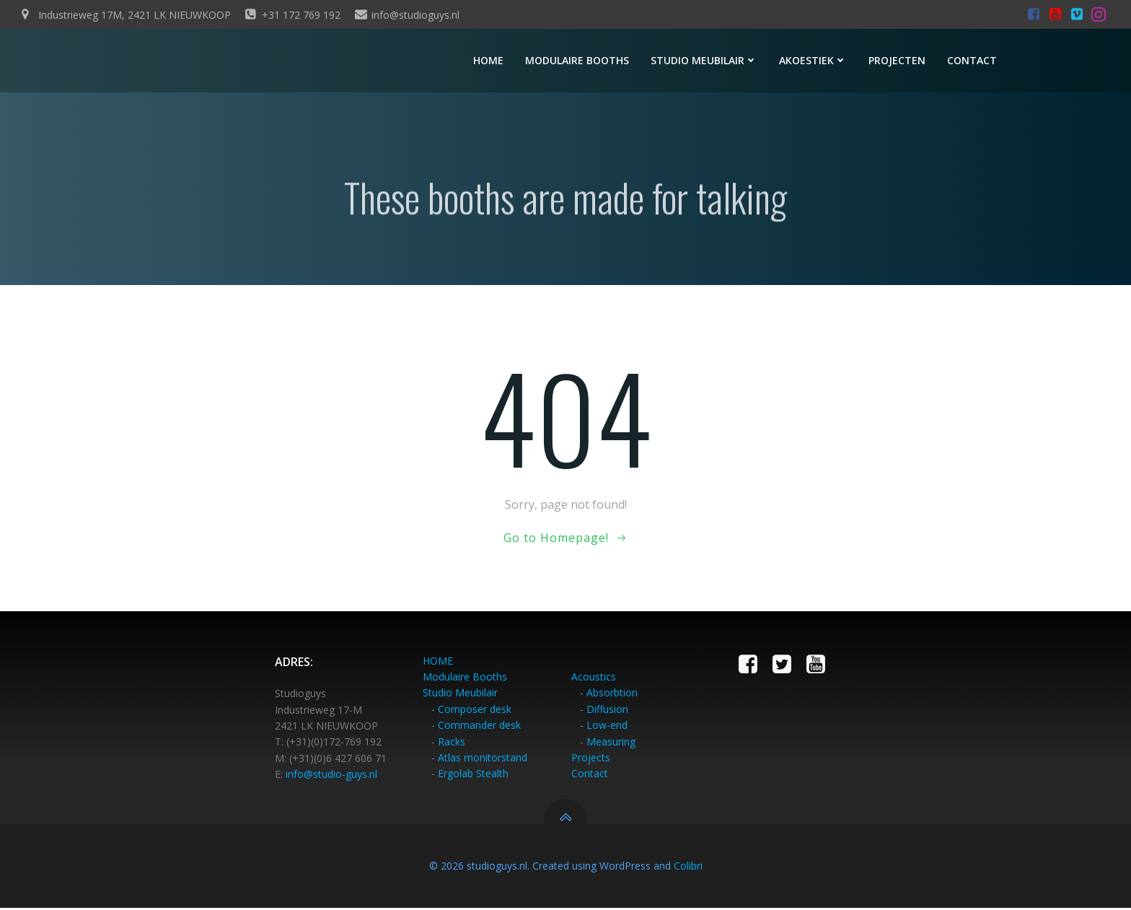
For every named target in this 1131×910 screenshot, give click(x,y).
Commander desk (480, 728)
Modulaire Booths (465, 679)
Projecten (899, 62)
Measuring (610, 744)
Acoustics (593, 679)
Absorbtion (612, 695)
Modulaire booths (579, 62)
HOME (438, 663)
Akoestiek (815, 62)
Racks (452, 744)
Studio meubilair (706, 62)
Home (490, 62)
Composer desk (475, 712)
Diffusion (607, 712)
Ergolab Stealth (474, 776)
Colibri (688, 868)
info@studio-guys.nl (332, 777)
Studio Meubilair (460, 695)
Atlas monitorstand (483, 760)
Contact (974, 62)
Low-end (607, 728)
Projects (590, 760)
